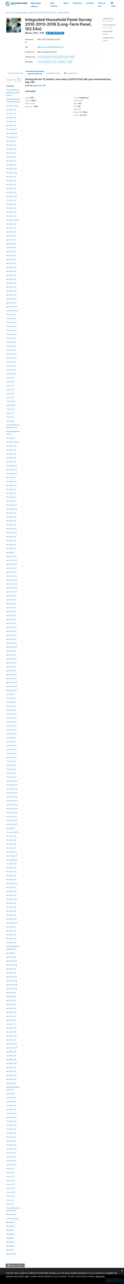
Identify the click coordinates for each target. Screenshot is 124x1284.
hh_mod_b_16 (11, 1214)
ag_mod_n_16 (11, 1032)
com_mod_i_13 (11, 816)
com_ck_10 (10, 421)
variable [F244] (63, 12)
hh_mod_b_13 (11, 446)
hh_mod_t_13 (11, 536)
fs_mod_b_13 (11, 702)
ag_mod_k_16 (11, 1020)
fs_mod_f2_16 (11, 1133)
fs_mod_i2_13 (11, 765)
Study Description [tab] (15, 73)
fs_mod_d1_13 (11, 710)
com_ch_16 (10, 1196)
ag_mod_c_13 (11, 568)
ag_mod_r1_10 (11, 287)
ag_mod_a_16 (11, 957)
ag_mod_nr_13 (11, 635)
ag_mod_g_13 (11, 600)
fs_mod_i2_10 (11, 366)
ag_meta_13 (10, 552)
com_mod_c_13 (11, 789)
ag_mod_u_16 (11, 1079)
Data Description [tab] (34, 74)
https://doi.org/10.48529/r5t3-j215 (50, 47)
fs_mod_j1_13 (11, 769)
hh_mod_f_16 (11, 848)
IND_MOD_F (10, 1230)
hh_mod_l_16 (11, 887)
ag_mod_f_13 (11, 596)
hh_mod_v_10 (11, 208)
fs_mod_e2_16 (11, 1125)
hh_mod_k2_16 (11, 883)
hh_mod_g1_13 (11, 466)
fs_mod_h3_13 (11, 753)
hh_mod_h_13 (11, 477)
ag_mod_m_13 (11, 627)
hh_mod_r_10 (11, 188)
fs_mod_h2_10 (11, 354)
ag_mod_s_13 (11, 667)
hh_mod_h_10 (11, 141)
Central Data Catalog (19, 12)
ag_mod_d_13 (11, 572)
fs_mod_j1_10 (11, 370)
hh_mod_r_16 (11, 915)
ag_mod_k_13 (11, 619)
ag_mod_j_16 (11, 1016)
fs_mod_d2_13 (11, 714)
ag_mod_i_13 (11, 607)
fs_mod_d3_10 (11, 326)
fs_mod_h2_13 (11, 749)
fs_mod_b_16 (11, 1101)
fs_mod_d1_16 (11, 1109)
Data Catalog (53, 4)
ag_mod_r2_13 (11, 663)
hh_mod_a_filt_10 (12, 106)
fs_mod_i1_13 (11, 761)
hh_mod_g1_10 (11, 129)
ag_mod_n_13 (11, 631)
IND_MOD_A (10, 1222)
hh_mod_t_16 (11, 927)
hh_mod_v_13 (11, 544)
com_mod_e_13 (11, 797)
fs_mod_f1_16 (11, 1129)
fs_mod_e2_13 (11, 730)
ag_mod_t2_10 (11, 303)
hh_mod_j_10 (11, 153)
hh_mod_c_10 (11, 113)
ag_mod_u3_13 (11, 686)
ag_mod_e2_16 (11, 981)
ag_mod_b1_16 (11, 961)
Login (113, 4)
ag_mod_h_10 (11, 247)
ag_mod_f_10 (11, 240)
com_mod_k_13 (11, 824)
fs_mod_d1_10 (11, 318)
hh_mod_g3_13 (11, 473)
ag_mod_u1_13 (11, 678)
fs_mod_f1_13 (11, 734)
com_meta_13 (11, 777)
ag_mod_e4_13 (11, 588)
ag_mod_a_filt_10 (12, 220)
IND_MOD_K (10, 1246)
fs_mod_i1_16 (11, 1153)
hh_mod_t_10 (11, 200)
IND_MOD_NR (11, 1254)
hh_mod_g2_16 (11, 856)
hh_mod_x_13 (11, 548)
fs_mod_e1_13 (11, 726)
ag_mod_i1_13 (11, 611)
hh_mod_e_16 (11, 844)
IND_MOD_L (10, 1250)
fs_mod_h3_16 (11, 1149)
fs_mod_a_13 (11, 698)
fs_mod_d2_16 (11, 1113)
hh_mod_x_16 (11, 942)
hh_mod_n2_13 (11, 509)
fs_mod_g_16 (11, 1137)
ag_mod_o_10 (11, 275)
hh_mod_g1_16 (11, 852)
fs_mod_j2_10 (11, 374)
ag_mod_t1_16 (11, 1071)
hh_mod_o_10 (11, 177)
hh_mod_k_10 (11, 157)
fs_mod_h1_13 (11, 745)
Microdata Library (36, 5)
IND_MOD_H (10, 1234)
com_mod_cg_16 (12, 1218)
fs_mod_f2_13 (11, 737)
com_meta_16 (11, 1165)
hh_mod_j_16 (11, 875)
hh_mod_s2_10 (11, 196)
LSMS (31, 12)
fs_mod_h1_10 (11, 350)
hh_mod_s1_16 (11, 919)
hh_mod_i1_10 (11, 145)
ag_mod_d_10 (11, 232)
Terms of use (101, 4)
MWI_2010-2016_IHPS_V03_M (45, 12)
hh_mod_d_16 (11, 840)
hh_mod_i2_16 (11, 872)
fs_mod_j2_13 (11, 773)
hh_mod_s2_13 (11, 532)
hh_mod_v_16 (11, 935)
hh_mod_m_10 (11, 165)
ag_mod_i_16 (11, 1004)
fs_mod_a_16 (11, 1097)
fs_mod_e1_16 (11, 1121)
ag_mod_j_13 (11, 615)
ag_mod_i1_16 (11, 1008)
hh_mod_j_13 (11, 489)
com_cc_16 (10, 1176)
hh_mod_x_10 (11, 216)
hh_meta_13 (10, 438)
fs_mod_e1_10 (11, 330)
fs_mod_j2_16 (11, 1161)
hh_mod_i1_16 (11, 868)
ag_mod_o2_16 (11, 1048)
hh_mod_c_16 (11, 836)
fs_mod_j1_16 (11, 1157)
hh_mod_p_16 (11, 907)
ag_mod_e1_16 (11, 977)
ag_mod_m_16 (11, 1028)
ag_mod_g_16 (11, 996)
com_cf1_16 (10, 1188)
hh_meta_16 (10, 828)
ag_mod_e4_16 (11, 988)
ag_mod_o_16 (11, 1040)
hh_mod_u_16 (11, 931)
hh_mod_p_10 (11, 180)
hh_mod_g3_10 (11, 137)
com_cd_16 (10, 1180)
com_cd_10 (10, 389)
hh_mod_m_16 (11, 891)
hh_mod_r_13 (11, 525)
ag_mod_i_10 (11, 251)
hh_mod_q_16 (11, 911)
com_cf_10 (10, 397)
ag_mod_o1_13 (11, 643)
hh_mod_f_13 (11, 462)
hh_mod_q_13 (11, 521)
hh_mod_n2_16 (11, 899)
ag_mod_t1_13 (11, 671)
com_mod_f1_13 (12, 801)
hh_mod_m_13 (11, 501)
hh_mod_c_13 (11, 450)
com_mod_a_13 (11, 781)
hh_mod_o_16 (11, 903)
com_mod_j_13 (11, 820)
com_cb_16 (10, 1172)
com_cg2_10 (10, 405)
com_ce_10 (10, 393)
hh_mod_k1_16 (11, 879)
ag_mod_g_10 (11, 244)
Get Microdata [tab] (71, 73)
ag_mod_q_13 (11, 655)
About (66, 3)
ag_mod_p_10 (11, 279)
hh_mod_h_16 (11, 864)
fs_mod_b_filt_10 (12, 310)
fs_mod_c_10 (11, 314)
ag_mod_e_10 (11, 236)
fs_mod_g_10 (11, 346)
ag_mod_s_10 (11, 295)
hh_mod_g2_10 (11, 133)
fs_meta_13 (10, 694)
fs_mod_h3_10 (11, 358)
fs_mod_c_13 (11, 706)
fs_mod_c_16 (11, 1105)
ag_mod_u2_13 (11, 682)
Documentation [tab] (53, 73)
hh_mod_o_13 (11, 513)
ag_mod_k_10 (11, 259)
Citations (90, 3)
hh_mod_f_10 (11, 125)
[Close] (122, 1270)
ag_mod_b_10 (11, 224)
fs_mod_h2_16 (11, 1145)
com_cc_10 (10, 385)
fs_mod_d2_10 (11, 322)
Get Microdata (55, 33)
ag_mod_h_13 (11, 603)
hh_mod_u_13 (11, 540)
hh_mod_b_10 (11, 109)
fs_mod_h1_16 (11, 1141)
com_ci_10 (10, 413)
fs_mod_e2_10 (11, 334)
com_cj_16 (10, 1204)
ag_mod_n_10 (11, 271)
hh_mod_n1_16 (11, 895)
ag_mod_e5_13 (11, 592)
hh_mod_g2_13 (11, 469)
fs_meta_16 (10, 1094)
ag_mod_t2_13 (11, 674)
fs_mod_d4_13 (11, 722)
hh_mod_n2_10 (11, 173)
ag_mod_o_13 (11, 639)
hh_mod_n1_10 (11, 169)
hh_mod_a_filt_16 (12, 832)
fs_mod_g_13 (11, 741)
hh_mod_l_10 (11, 161)
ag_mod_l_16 (11, 1024)
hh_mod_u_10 (11, 204)
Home (8, 12)
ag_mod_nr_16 (11, 1036)
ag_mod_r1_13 (11, 659)
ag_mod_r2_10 (11, 291)
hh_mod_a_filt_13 (12, 442)
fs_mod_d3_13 (11, 718)
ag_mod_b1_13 (11, 556)
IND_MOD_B (10, 1226)
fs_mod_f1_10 (11, 338)
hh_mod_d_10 (11, 117)
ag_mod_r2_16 (11, 1063)
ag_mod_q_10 (11, 283)
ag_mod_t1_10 (11, 299)
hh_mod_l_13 (11, 497)
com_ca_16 (10, 1168)
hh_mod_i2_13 (11, 485)
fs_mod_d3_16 (11, 1117)
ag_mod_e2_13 (11, 580)
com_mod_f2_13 (12, 805)
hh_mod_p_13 (11, 517)
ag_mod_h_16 (11, 1000)
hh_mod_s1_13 (11, 529)
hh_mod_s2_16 (11, 923)
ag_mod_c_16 (11, 969)
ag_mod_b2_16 (11, 965)
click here (100, 1276)
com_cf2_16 (10, 1192)
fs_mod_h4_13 (11, 757)
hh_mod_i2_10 (11, 149)
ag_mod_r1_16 (11, 1059)
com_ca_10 (10, 378)
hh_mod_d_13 (11, 454)
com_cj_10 (10, 417)
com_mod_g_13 (11, 808)
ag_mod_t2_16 (11, 1075)
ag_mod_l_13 (11, 623)
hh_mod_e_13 (11, 458)
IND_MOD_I (10, 1238)
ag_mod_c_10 (11, 228)
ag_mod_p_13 (11, 651)
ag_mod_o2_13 (11, 647)
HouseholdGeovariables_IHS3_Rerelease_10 (13, 92)
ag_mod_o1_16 (11, 1044)
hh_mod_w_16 (11, 938)
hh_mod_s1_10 (11, 192)
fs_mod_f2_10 (11, 342)
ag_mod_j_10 (11, 255)
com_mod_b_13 (11, 785)
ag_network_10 (11, 307)
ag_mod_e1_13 (11, 576)
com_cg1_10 (10, 401)
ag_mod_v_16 (11, 1083)
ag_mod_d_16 (11, 973)
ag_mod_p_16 (11, 1052)
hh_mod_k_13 (11, 493)
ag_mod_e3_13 (11, 584)
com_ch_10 (10, 409)
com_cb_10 (10, 381)
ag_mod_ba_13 (11, 560)
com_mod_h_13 (11, 812)
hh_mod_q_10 (11, 184)
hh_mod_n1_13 (11, 505)
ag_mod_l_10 (11, 263)
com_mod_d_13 (11, 793)
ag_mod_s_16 (11, 1067)
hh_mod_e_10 (11, 121)
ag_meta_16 (10, 953)
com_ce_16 (10, 1184)
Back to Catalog (15, 1265)
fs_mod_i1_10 (11, 362)
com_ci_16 (10, 1200)
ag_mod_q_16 (11, 1056)
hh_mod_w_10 (11, 212)
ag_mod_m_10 (11, 267)
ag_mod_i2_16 (11, 1012)
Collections (77, 3)
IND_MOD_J (10, 1242)
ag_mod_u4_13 (11, 690)
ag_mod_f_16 (11, 992)
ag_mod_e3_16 (11, 985)
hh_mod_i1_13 (11, 481)
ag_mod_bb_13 (11, 564)
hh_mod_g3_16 (11, 860)
